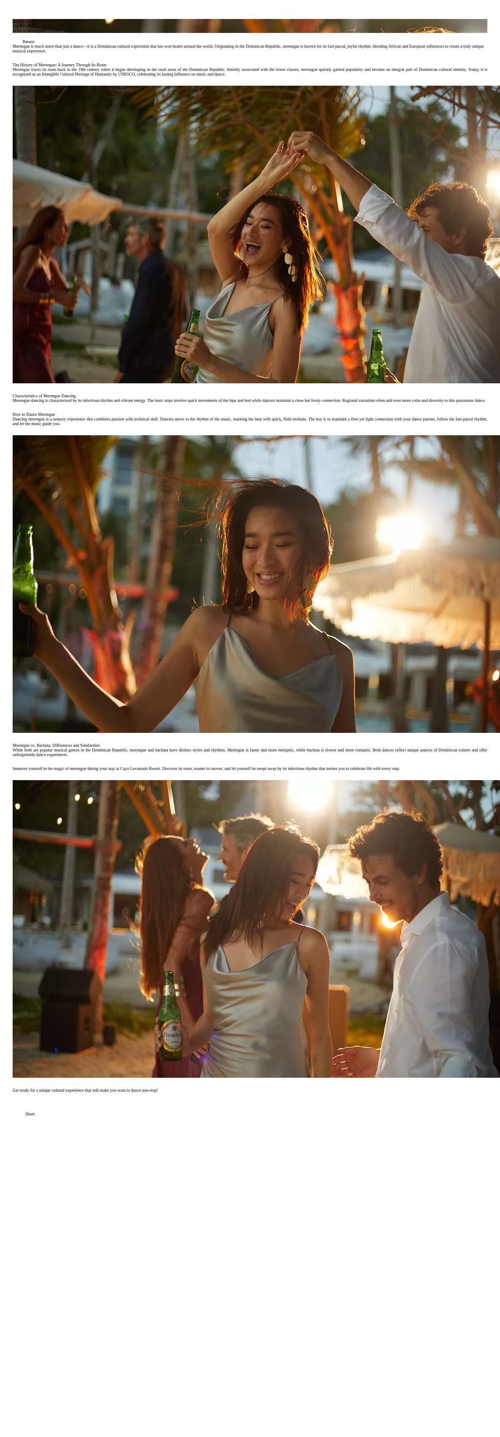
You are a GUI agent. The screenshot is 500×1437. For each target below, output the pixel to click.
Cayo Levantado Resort (140, 768)
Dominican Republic (109, 750)
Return (23, 41)
